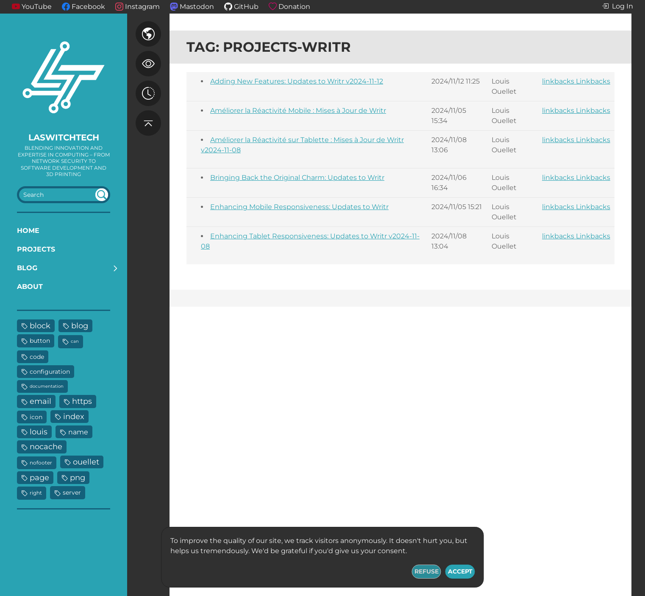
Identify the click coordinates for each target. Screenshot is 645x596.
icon (36, 417)
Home (28, 231)
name (78, 432)
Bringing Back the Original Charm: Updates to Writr (297, 177)
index (73, 416)
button (40, 340)
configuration (50, 371)
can (75, 341)
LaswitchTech (63, 137)
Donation (294, 7)
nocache (46, 446)
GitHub (246, 7)
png (77, 477)
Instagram (142, 7)
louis (38, 432)
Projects (36, 249)
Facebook (88, 7)
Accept (460, 571)
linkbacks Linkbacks (576, 81)
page (39, 477)
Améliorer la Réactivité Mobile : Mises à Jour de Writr (298, 110)
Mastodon (197, 7)
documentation (47, 386)
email (40, 401)
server (72, 492)
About (30, 287)
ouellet (86, 462)
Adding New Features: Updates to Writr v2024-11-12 (296, 81)
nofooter (41, 462)
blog (79, 325)
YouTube (37, 7)
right (36, 493)
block (40, 325)
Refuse (426, 571)
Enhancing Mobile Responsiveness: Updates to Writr (299, 207)
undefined (101, 194)
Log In (617, 6)
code (37, 357)
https (82, 401)
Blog (27, 268)
